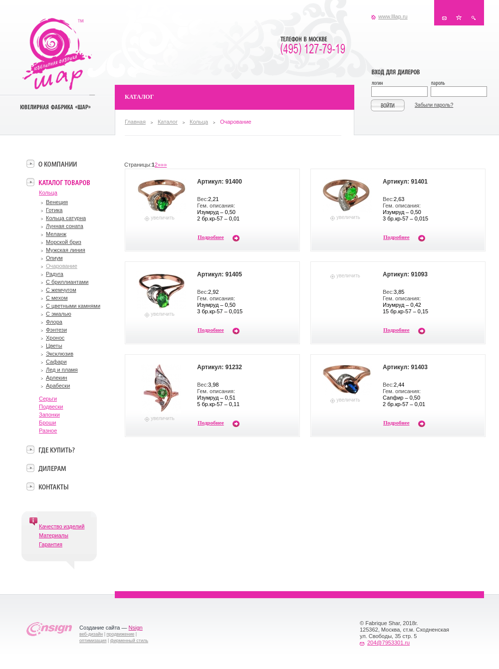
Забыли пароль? (434, 105)
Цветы (54, 346)
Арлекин (56, 378)
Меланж (56, 234)
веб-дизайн (91, 634)
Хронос (55, 338)
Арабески (58, 386)
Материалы (53, 535)
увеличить (162, 218)
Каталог (168, 122)
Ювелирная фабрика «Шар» (57, 54)
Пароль (458, 84)
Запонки (49, 415)
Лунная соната (64, 226)
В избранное (459, 17)
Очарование (61, 266)
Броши (47, 423)
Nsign (136, 628)
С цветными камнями (73, 306)
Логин (401, 84)
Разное (48, 431)
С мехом (57, 298)
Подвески (51, 407)
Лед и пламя (62, 370)
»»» (162, 165)
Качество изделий (61, 526)
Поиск (473, 17)
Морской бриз (63, 242)
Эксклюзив (59, 354)
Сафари (56, 362)
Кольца (199, 122)
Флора (54, 322)
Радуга (54, 274)
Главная (135, 122)
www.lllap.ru (393, 16)
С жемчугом (61, 290)
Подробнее (211, 237)
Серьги (48, 399)
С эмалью (58, 314)
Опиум (54, 258)
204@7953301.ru (388, 643)
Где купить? (56, 449)
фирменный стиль (129, 640)
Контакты (444, 17)
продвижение (121, 634)
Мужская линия (65, 250)
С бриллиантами (67, 282)
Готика (54, 210)
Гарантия (50, 544)
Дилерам (52, 467)
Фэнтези (56, 330)
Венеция (57, 202)
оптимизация (92, 640)
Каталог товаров (64, 182)
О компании (57, 163)
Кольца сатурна (66, 218)
